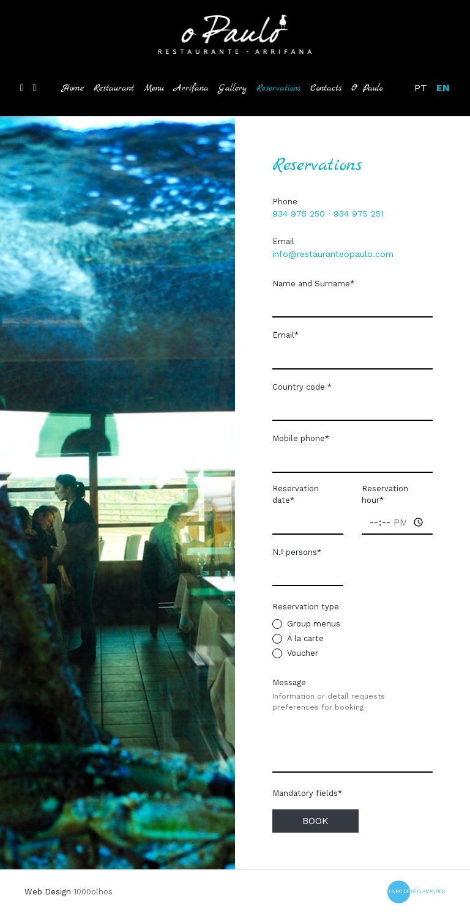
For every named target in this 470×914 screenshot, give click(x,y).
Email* (285, 335)
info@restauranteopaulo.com (333, 254)
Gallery (232, 88)
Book (315, 821)
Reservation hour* (385, 494)
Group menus (313, 623)
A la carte (305, 638)
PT (420, 88)
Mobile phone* (300, 438)
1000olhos (93, 891)
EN (443, 88)
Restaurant (114, 88)
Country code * (302, 387)
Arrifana (191, 88)
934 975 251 (359, 213)
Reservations (280, 87)
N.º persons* (296, 552)
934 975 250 (298, 213)
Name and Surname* (313, 283)
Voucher (302, 653)
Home (73, 88)
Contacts (325, 88)
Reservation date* (295, 494)
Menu (154, 88)
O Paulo (366, 88)
